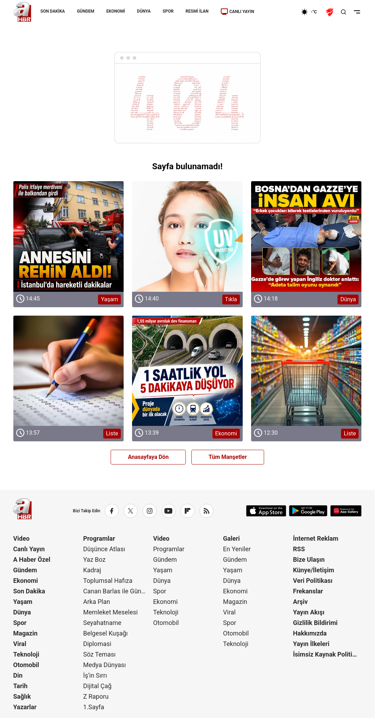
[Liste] (68, 371)
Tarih (20, 686)
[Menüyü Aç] (357, 12)
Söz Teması (99, 654)
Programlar (99, 538)
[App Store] (266, 510)
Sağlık (22, 696)
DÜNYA (144, 11)
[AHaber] (311, 11)
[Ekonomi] (278, 11)
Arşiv (300, 601)
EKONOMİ (115, 11)
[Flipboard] (188, 511)
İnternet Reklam (315, 538)
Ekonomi (25, 580)
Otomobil (26, 664)
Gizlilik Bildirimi (315, 622)
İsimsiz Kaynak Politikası (327, 654)
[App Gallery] (345, 510)
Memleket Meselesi (110, 612)
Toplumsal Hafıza (107, 580)
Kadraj (92, 570)
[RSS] (206, 511)
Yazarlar (25, 707)
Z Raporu (96, 696)
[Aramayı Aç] (343, 12)
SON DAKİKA (52, 11)
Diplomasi (97, 643)
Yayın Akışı (308, 612)
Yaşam (23, 601)
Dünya (22, 612)
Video (21, 538)
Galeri (231, 538)
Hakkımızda (310, 633)
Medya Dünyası (104, 664)
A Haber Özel (32, 559)
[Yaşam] (68, 236)
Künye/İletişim (313, 570)
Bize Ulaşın (309, 559)
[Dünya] (306, 236)
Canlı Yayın (29, 549)
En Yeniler (237, 549)
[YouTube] (169, 511)
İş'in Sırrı (95, 675)
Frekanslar (308, 591)
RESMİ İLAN (196, 11)
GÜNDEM (85, 11)
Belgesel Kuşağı (105, 633)
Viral (19, 643)
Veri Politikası (312, 580)
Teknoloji (26, 654)
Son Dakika (29, 591)
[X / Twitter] (131, 511)
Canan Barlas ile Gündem (117, 591)
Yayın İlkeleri (311, 643)
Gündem (25, 570)
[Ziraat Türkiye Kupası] (330, 12)
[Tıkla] (187, 236)
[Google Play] (308, 510)
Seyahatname (102, 622)
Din (18, 675)
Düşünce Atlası (104, 549)
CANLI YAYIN (237, 11)
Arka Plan (96, 601)
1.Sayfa (93, 707)
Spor (20, 622)
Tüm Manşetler (228, 457)
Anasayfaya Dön (148, 457)
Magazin (25, 633)
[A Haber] (22, 11)
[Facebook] (112, 511)
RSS (299, 549)
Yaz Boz (94, 559)
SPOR (168, 11)
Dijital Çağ (97, 686)
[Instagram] (150, 511)
